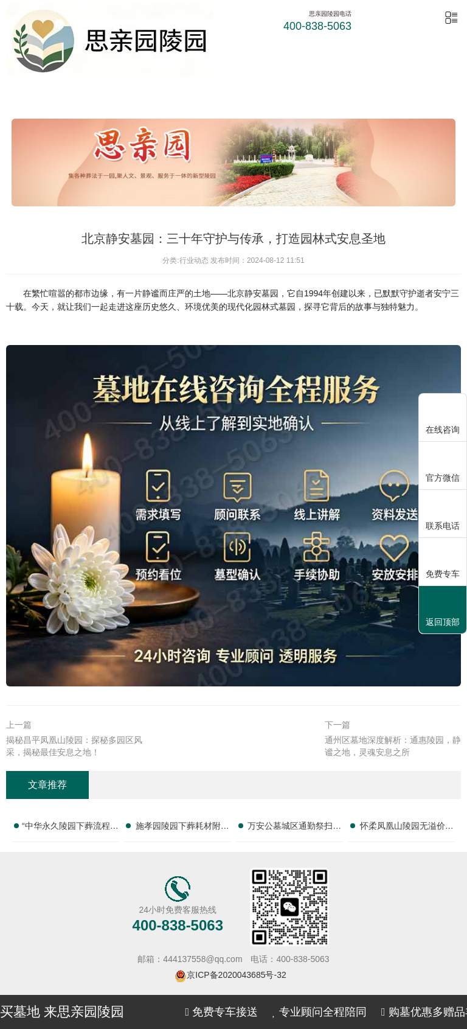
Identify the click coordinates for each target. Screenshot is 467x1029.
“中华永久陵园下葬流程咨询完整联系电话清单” (70, 828)
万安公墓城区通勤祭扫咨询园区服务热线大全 (294, 828)
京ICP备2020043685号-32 (236, 975)
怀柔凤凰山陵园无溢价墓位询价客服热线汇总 (407, 828)
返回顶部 (442, 611)
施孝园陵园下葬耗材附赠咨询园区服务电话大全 (182, 828)
